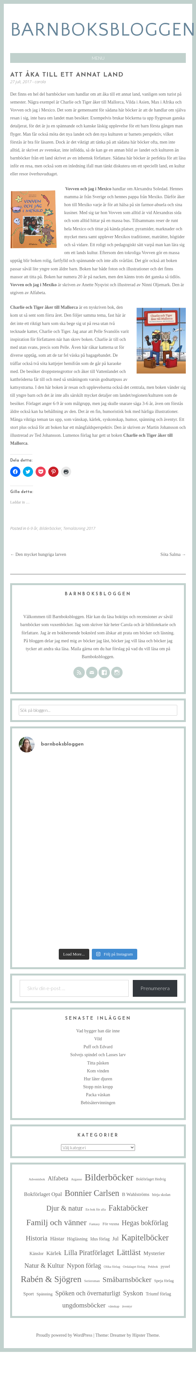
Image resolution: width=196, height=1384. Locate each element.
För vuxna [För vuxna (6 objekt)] (111, 1224)
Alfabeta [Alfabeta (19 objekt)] (58, 1178)
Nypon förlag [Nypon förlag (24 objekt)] (84, 1265)
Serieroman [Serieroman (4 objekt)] (92, 1281)
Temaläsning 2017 (79, 528)
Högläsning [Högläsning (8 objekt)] (77, 1238)
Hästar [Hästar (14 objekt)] (57, 1239)
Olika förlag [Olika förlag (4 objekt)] (112, 1266)
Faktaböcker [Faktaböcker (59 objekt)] (128, 1207)
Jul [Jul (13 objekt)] (115, 1239)
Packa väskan (98, 1094)
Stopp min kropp (98, 1086)
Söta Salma (173, 554)
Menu (98, 58)
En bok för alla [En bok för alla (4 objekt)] (95, 1209)
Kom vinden (98, 1071)
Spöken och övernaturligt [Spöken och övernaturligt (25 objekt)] (87, 1293)
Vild (98, 1038)
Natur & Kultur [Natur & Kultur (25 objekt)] (44, 1265)
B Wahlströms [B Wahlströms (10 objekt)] (135, 1194)
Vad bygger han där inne (98, 1031)
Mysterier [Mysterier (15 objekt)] (154, 1253)
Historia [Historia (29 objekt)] (36, 1238)
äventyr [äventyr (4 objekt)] (127, 1306)
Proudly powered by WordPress (64, 1335)
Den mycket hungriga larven (38, 554)
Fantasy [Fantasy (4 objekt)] (94, 1224)
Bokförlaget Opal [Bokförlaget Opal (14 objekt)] (43, 1194)
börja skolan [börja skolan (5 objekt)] (161, 1195)
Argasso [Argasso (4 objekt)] (76, 1179)
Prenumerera (155, 988)
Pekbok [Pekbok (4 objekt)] (153, 1266)
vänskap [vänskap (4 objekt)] (113, 1306)
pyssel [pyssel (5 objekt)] (165, 1267)
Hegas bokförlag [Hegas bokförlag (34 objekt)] (145, 1223)
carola (40, 81)
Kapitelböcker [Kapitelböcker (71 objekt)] (145, 1237)
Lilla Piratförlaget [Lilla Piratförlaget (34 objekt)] (89, 1253)
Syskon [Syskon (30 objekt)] (133, 1293)
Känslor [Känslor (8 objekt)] (37, 1253)
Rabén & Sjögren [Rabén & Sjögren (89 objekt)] (51, 1279)
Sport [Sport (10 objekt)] (28, 1293)
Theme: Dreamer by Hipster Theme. (127, 1335)
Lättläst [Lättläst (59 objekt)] (129, 1252)
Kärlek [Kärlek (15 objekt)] (53, 1253)
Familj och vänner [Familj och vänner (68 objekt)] (56, 1222)
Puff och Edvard (98, 1046)
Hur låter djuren (98, 1079)
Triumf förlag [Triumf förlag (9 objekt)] (158, 1293)
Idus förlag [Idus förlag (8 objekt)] (100, 1238)
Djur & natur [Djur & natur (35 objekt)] (64, 1208)
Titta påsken (98, 1063)
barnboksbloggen (103, 30)
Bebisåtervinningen (98, 1102)
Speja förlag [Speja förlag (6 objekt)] (164, 1281)
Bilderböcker (50, 528)
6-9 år (32, 528)
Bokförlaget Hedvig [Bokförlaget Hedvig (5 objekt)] (151, 1179)
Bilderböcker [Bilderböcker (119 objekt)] (109, 1177)
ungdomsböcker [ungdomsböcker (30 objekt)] (83, 1305)
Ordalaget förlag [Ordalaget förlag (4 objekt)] (134, 1266)
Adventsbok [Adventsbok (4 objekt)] (37, 1179)
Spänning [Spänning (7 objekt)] (44, 1294)
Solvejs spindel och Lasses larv (98, 1054)
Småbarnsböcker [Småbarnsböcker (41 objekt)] (127, 1279)
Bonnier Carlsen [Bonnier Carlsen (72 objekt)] (92, 1193)
